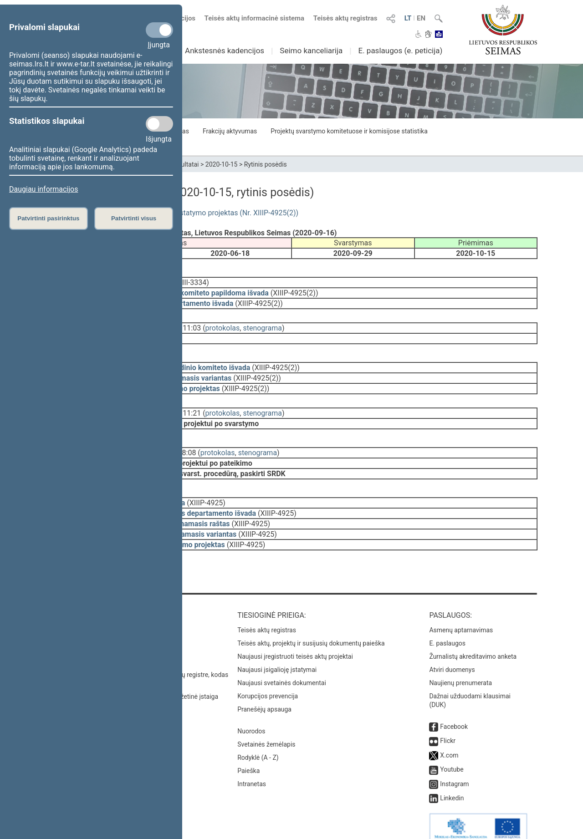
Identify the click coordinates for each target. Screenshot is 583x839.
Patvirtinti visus (133, 218)
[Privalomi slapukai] (159, 30)
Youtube (451, 748)
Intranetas (251, 763)
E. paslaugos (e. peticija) (400, 50)
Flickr (447, 719)
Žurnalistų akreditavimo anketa (473, 635)
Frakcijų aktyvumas (230, 131)
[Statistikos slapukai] (159, 124)
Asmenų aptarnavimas (461, 609)
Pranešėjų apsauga (264, 688)
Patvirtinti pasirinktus (48, 218)
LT (408, 18)
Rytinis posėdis (265, 164)
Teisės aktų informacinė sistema (255, 18)
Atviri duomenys (452, 648)
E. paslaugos (447, 622)
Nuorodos (251, 710)
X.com (449, 734)
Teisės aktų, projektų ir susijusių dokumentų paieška (310, 622)
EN (421, 18)
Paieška (248, 749)
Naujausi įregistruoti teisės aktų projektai (295, 635)
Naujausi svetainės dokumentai (281, 662)
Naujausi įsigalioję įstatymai (277, 648)
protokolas (222, 321)
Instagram (454, 763)
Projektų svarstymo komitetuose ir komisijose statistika (349, 131)
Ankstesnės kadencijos (224, 50)
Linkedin (452, 777)
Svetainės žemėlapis (266, 723)
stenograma (262, 321)
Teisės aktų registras (345, 18)
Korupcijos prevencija (267, 675)
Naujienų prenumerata (460, 662)
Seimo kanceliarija (311, 50)
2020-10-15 (221, 164)
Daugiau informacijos (43, 189)
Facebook (454, 705)
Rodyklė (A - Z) (258, 736)
